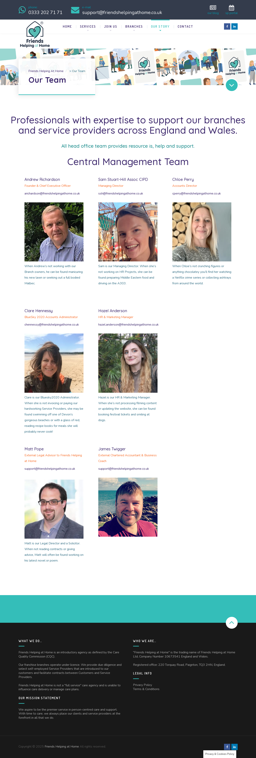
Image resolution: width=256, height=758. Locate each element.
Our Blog (213, 10)
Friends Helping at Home (62, 746)
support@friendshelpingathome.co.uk (49, 469)
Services (88, 26)
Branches (134, 26)
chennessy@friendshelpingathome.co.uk (51, 324)
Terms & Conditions (146, 689)
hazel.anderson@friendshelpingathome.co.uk (128, 324)
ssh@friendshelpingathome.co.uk (120, 193)
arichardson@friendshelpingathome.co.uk (52, 193)
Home (67, 26)
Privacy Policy (142, 685)
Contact (185, 26)
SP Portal (231, 10)
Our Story (160, 26)
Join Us (110, 26)
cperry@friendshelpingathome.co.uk (196, 193)
